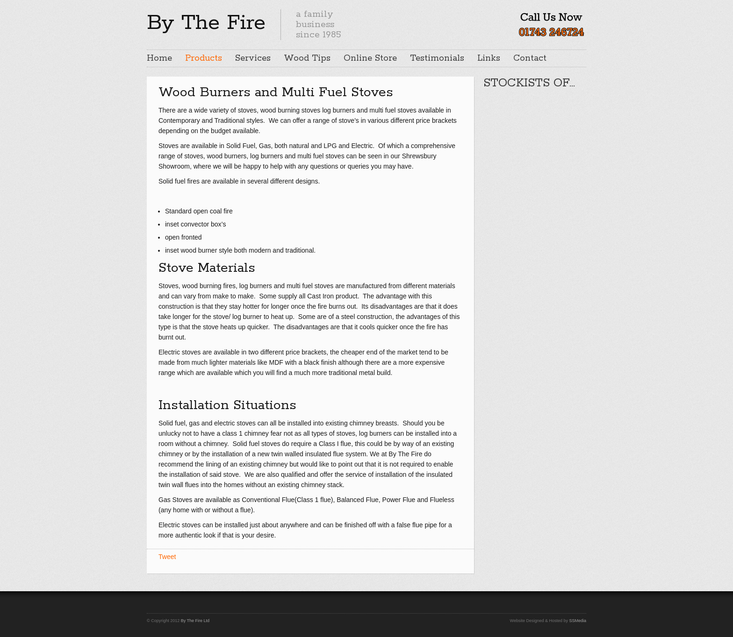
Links (488, 58)
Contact (529, 58)
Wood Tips (307, 58)
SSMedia (577, 620)
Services (253, 58)
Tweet (167, 556)
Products (203, 58)
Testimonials (437, 58)
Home (159, 58)
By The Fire (206, 22)
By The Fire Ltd (195, 620)
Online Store (370, 58)
